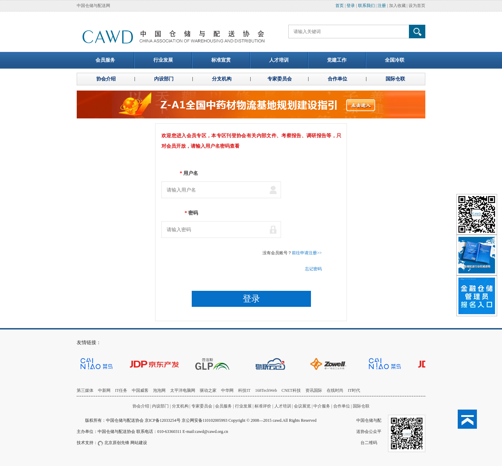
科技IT (244, 390)
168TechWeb (266, 390)
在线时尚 (335, 390)
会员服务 (223, 406)
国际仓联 (361, 406)
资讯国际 (313, 390)
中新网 (104, 390)
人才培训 (282, 406)
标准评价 (262, 406)
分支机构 (181, 406)
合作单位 (341, 406)
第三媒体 (85, 390)
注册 (382, 5)
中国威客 (140, 390)
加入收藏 (397, 5)
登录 (351, 5)
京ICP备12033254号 (163, 420)
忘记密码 (313, 268)
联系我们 (366, 5)
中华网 (227, 390)
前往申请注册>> (307, 252)
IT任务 (121, 390)
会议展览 (302, 406)
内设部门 (160, 406)
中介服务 (321, 406)
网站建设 (138, 442)
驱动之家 (208, 390)
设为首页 (417, 5)
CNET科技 (291, 390)
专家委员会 (201, 406)
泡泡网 (159, 390)
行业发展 (243, 406)
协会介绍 (140, 406)
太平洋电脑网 (182, 390)
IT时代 (354, 390)
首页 (339, 5)
